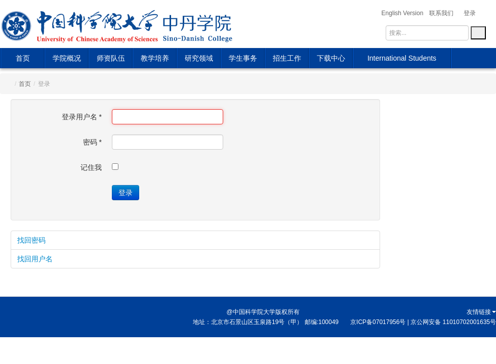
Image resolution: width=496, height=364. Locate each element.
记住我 (91, 167)
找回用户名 (35, 259)
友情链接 (481, 311)
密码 (92, 142)
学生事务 (243, 58)
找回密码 (31, 240)
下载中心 (331, 58)
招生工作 (287, 58)
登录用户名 (82, 117)
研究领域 (199, 58)
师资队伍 (111, 58)
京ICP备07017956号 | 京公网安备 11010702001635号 (423, 322)
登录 (125, 193)
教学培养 (155, 58)
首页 (23, 58)
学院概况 (67, 58)
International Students (401, 58)
